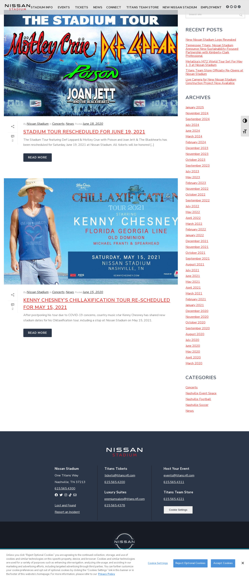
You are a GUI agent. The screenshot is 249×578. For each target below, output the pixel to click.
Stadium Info (42, 7)
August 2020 (195, 334)
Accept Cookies (223, 564)
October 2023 (195, 160)
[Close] (242, 564)
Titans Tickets (115, 468)
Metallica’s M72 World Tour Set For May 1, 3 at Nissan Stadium (214, 63)
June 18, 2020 (93, 124)
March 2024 (194, 136)
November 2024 (197, 113)
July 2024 (192, 125)
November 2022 (197, 189)
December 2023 (197, 148)
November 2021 (197, 247)
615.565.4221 (174, 499)
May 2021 (193, 282)
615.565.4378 (114, 505)
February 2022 (196, 229)
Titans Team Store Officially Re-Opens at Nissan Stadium (214, 72)
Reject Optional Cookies (190, 564)
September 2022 (198, 200)
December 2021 (197, 241)
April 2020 (193, 357)
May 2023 (193, 177)
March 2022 (194, 224)
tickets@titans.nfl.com (119, 475)
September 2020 (198, 328)
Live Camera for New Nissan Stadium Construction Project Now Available (211, 81)
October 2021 (195, 253)
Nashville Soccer (197, 405)
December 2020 (197, 311)
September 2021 (198, 258)
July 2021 (192, 270)
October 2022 (195, 194)
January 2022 (195, 235)
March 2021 (194, 293)
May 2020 (193, 351)
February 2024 (196, 142)
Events (64, 7)
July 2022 (192, 206)
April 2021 (193, 287)
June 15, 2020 (93, 292)
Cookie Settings (178, 509)
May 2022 (193, 212)
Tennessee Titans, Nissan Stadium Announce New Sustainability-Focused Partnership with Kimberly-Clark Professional (212, 51)
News (97, 7)
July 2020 (192, 340)
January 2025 (195, 107)
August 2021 (195, 264)
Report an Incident (67, 512)
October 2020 (195, 322)
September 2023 (198, 165)
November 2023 (197, 154)
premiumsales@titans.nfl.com (124, 499)
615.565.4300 (65, 488)
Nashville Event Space (201, 393)
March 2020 (194, 363)
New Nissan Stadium (180, 7)
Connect (113, 7)
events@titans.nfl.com (179, 475)
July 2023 (192, 171)
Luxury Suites (115, 492)
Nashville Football (198, 399)
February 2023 (196, 183)
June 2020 (193, 346)
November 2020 (197, 317)
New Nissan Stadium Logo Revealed (211, 39)
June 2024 (193, 131)
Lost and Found (65, 505)
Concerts (58, 124)
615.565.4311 (174, 482)
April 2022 (193, 218)
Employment (211, 7)
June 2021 (193, 276)
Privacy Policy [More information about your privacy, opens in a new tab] (106, 575)
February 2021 (196, 299)
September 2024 (198, 119)
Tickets (81, 7)
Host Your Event (176, 468)
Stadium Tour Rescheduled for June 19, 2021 (84, 132)
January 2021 (195, 305)
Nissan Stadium (38, 124)
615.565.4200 (114, 482)
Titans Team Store (142, 7)
